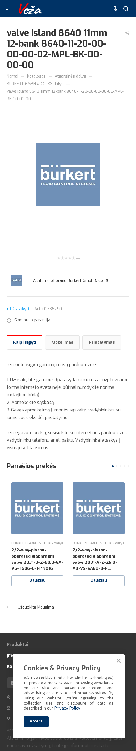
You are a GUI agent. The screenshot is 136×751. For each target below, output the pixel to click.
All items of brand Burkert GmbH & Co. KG (71, 280)
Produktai (17, 644)
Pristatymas (102, 342)
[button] (113, 466)
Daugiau (37, 580)
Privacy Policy (67, 708)
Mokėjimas (62, 342)
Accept (36, 721)
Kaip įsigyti (24, 342)
